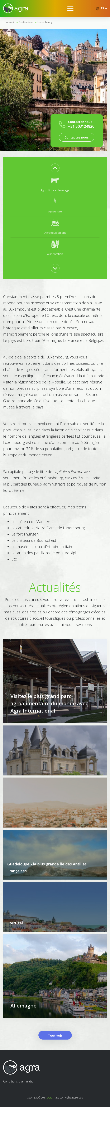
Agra (49, 1112)
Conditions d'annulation (19, 1096)
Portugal (15, 930)
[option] (55, 184)
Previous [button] (55, 168)
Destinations (26, 22)
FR (101, 8)
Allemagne (23, 1019)
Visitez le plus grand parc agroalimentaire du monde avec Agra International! (49, 710)
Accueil (10, 22)
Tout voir (55, 1050)
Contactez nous (76, 137)
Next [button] (55, 268)
